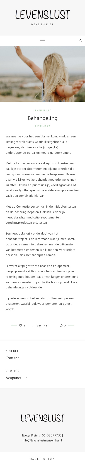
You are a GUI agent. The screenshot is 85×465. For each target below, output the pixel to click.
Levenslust (43, 110)
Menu (42, 40)
